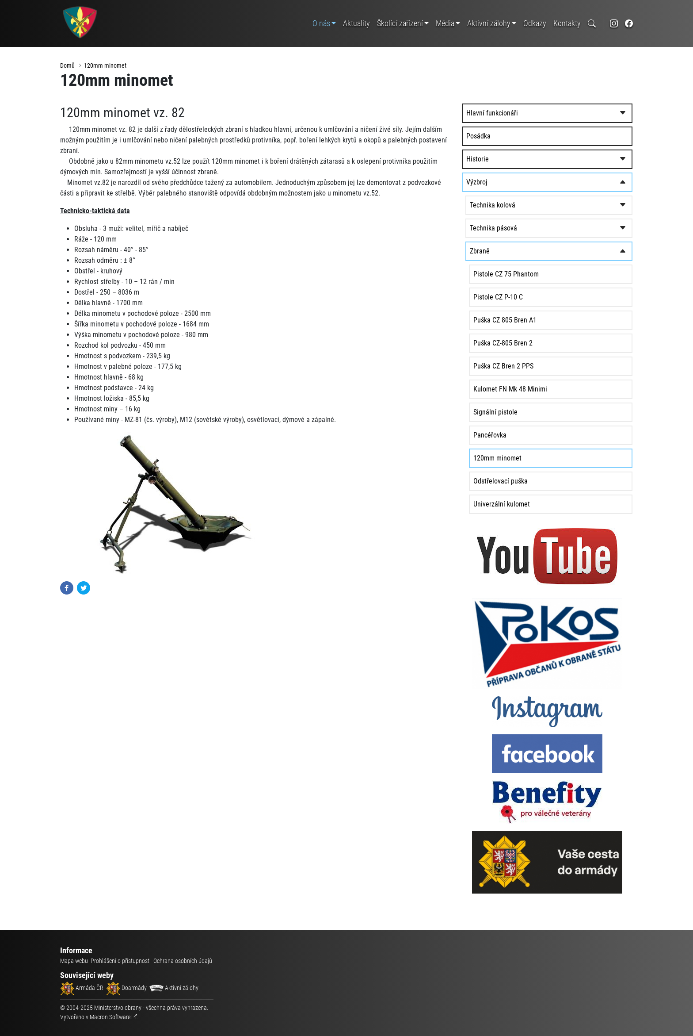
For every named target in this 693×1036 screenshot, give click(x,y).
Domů (67, 65)
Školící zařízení (400, 23)
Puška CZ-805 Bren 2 (523, 344)
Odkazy (534, 23)
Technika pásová (514, 229)
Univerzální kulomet (522, 505)
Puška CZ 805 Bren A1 (525, 321)
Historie (498, 160)
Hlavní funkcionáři (513, 114)
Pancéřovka (510, 436)
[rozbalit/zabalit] (623, 114)
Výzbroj (497, 183)
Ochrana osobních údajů (182, 960)
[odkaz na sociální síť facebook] (629, 23)
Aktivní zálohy (488, 23)
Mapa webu (74, 960)
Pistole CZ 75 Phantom (527, 275)
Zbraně (500, 252)
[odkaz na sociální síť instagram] (614, 23)
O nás (321, 23)
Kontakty (567, 23)
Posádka (499, 137)
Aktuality (356, 23)
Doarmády (126, 987)
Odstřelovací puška (521, 482)
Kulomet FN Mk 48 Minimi (531, 390)
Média (445, 23)
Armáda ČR (81, 987)
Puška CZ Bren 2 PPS (524, 367)
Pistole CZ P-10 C (519, 298)
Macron (110, 1017)
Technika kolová (513, 206)
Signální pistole (516, 413)
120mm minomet (105, 65)
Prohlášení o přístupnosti (121, 960)
